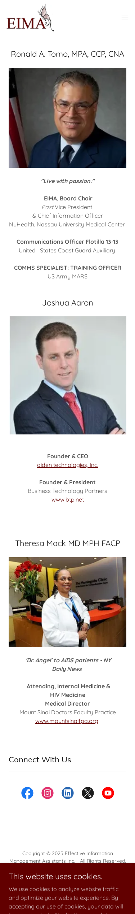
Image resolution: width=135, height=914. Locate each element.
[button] (125, 17)
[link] (30, 17)
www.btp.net (67, 499)
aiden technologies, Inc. (67, 464)
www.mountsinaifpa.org (66, 720)
